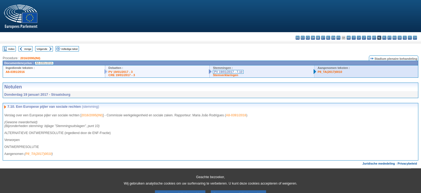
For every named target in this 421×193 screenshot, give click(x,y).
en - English (333, 38)
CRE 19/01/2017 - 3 (121, 75)
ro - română (395, 38)
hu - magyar (369, 38)
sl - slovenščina (405, 38)
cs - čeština (308, 38)
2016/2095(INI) (30, 58)
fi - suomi (410, 38)
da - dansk (313, 38)
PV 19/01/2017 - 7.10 (228, 71)
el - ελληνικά (328, 38)
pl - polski (384, 38)
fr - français (338, 38)
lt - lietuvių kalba (364, 38)
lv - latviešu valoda (359, 38)
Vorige (27, 48)
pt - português (389, 38)
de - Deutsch (318, 38)
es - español (303, 38)
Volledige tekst (69, 48)
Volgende (42, 48)
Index (11, 48)
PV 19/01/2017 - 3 (120, 71)
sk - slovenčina (400, 38)
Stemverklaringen (225, 75)
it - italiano (354, 38)
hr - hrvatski (349, 38)
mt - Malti (374, 38)
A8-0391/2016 (15, 71)
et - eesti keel (323, 38)
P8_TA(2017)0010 (330, 71)
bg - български (298, 38)
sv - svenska (415, 38)
